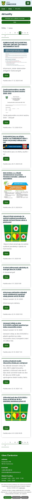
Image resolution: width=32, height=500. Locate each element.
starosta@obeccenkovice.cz (11, 472)
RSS (22, 22)
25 (27, 33)
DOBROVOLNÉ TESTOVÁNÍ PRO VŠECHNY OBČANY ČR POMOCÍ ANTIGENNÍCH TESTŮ (15, 44)
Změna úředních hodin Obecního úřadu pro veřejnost (15, 362)
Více (6, 75)
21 (17, 33)
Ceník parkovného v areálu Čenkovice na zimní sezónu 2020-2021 (14, 91)
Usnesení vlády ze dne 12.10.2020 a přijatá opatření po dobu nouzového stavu (15, 325)
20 (15, 33)
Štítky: (4, 28)
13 (10, 33)
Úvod (3, 9)
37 (5, 36)
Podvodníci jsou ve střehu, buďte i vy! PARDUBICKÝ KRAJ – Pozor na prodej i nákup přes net (15, 139)
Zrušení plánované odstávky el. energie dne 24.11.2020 (15, 268)
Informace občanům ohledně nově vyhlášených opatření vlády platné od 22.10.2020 (15, 294)
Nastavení (24, 497)
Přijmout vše (8, 497)
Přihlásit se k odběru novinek (17, 18)
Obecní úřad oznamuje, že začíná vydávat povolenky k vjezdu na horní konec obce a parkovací (15, 219)
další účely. (22, 488)
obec (11, 28)
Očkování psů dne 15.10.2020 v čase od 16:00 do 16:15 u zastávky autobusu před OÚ (15, 399)
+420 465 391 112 (7, 470)
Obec (10, 9)
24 (25, 33)
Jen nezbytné (16, 497)
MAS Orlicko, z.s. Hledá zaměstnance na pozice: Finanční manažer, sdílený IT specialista (14, 176)
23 (22, 33)
